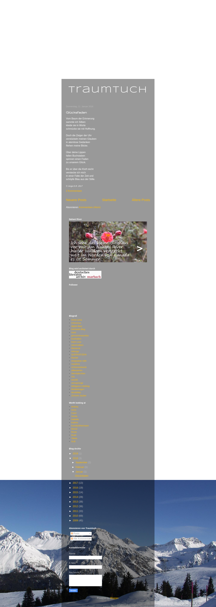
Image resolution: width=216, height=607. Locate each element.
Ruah (73, 435)
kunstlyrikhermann (80, 425)
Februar (80, 467)
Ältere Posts (141, 200)
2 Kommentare (74, 191)
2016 (76, 487)
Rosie (74, 432)
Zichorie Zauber (78, 395)
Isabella (75, 419)
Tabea (74, 438)
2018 (76, 458)
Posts (75, 533)
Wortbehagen (77, 389)
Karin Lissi (76, 342)
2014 (76, 497)
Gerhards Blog (78, 329)
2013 (76, 501)
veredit (74, 380)
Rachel (74, 358)
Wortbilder (76, 392)
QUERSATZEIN (78, 354)
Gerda (74, 416)
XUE (73, 441)
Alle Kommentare (81, 538)
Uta (73, 376)
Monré (74, 429)
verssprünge (77, 383)
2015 (76, 492)
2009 (76, 520)
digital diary (76, 326)
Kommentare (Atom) (89, 207)
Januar (80, 471)
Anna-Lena (76, 320)
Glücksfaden (76, 112)
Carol (73, 413)
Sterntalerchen (78, 373)
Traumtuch (108, 90)
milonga (75, 351)
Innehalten (76, 339)
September (82, 462)
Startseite (109, 200)
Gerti (73, 332)
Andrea (74, 407)
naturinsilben (77, 345)
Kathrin (74, 422)
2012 (76, 506)
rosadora (75, 364)
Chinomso (76, 323)
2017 (76, 483)
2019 (76, 453)
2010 (76, 516)
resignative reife (79, 361)
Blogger (114, 598)
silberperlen (76, 370)
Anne (73, 410)
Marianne (75, 348)
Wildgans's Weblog (80, 386)
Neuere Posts (76, 200)
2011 (76, 511)
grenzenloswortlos (80, 335)
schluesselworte (79, 367)
